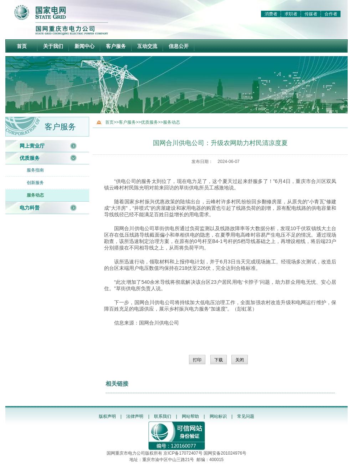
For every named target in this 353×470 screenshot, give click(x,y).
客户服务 (116, 46)
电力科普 (30, 208)
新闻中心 (84, 46)
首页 (22, 46)
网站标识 (218, 416)
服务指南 (35, 170)
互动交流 (147, 46)
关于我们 (53, 46)
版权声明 (107, 416)
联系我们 (162, 416)
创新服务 (35, 182)
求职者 (291, 13)
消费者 (271, 13)
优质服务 (30, 158)
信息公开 (179, 46)
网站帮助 (190, 416)
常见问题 (245, 416)
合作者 (330, 13)
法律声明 (134, 416)
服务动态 (35, 195)
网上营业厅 (32, 146)
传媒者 (311, 13)
